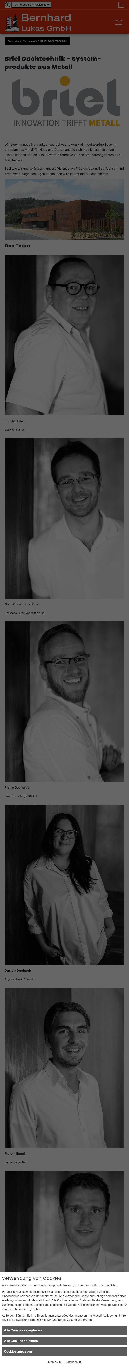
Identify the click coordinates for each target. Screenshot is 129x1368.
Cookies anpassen (18, 1351)
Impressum (54, 1362)
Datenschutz (73, 1362)
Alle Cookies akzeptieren (23, 1330)
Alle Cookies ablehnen (21, 1341)
